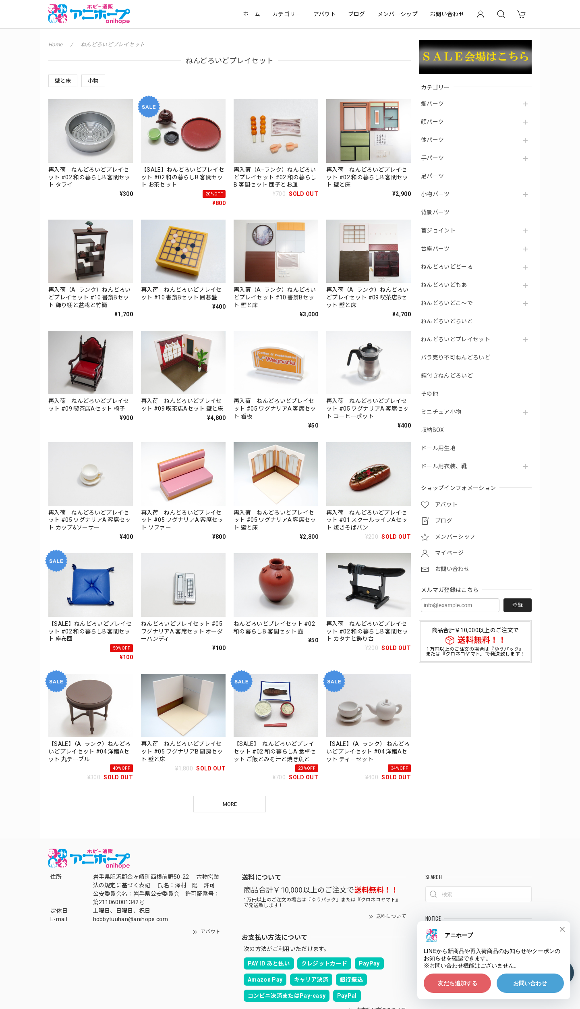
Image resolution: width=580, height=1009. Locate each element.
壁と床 (63, 81)
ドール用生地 (438, 448)
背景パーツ (435, 212)
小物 (93, 81)
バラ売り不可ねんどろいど (455, 357)
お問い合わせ (447, 14)
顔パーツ (432, 121)
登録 (517, 605)
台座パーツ (435, 248)
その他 (429, 393)
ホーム (251, 14)
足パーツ (432, 176)
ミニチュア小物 (441, 412)
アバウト (324, 14)
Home (55, 45)
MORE (230, 804)
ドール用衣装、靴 (444, 466)
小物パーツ (435, 194)
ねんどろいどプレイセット (455, 339)
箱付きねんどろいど (447, 375)
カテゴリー (286, 14)
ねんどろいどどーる (447, 267)
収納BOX (432, 430)
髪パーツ (432, 103)
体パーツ (432, 140)
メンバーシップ (397, 14)
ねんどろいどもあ (444, 285)
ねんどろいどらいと (447, 321)
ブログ (356, 14)
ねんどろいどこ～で (447, 303)
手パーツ (432, 158)
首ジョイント (438, 230)
